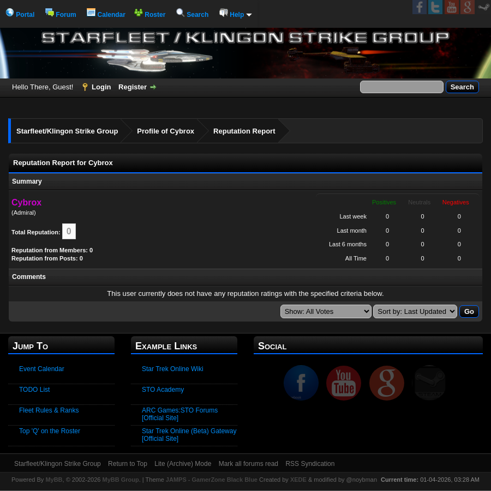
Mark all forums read (248, 464)
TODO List (34, 389)
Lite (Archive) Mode (182, 464)
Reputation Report (244, 131)
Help (235, 15)
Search (192, 15)
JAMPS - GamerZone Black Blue (212, 479)
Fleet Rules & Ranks (49, 410)
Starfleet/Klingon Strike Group (67, 131)
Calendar (106, 15)
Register (132, 87)
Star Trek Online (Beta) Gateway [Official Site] (189, 434)
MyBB (53, 479)
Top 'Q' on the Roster (49, 431)
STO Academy (163, 389)
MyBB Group (120, 479)
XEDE (298, 479)
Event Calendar (41, 369)
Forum (60, 15)
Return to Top (127, 464)
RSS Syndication (309, 464)
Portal (19, 15)
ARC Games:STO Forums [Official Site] (180, 414)
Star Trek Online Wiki (172, 369)
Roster (149, 15)
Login (101, 87)
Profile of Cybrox (165, 131)
